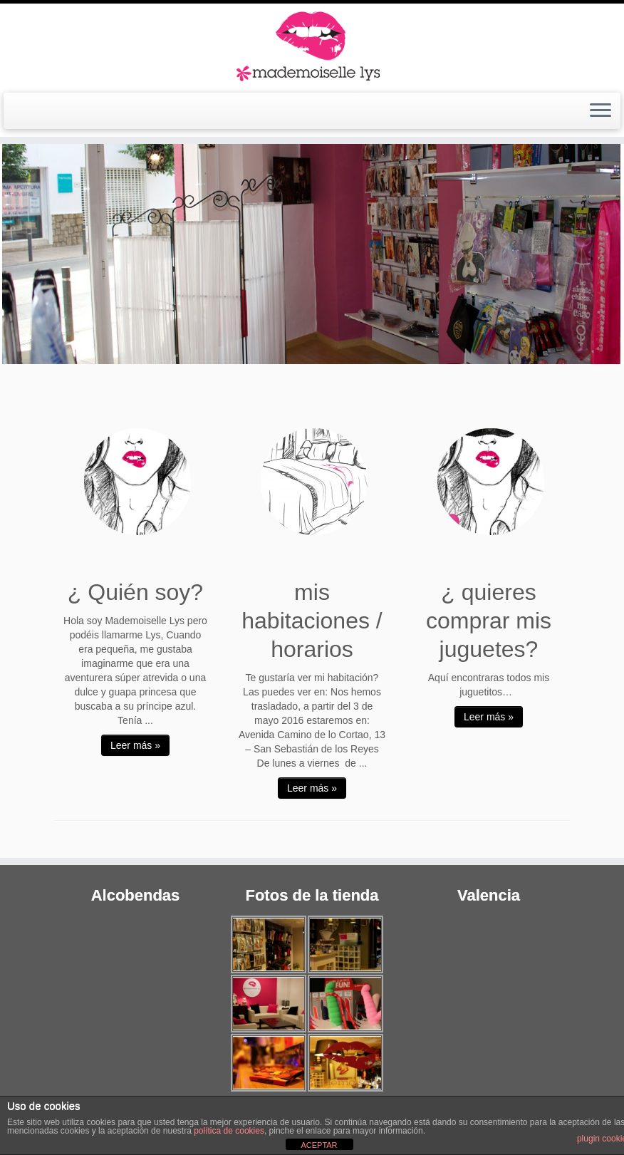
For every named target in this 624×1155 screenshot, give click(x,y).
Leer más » (135, 745)
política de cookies (229, 1131)
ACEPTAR (319, 1145)
